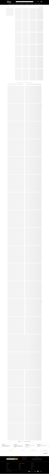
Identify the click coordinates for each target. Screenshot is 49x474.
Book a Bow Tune (32, 466)
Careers (19, 467)
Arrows (7, 467)
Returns (32, 467)
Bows (6, 466)
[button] (7, 447)
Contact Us (20, 466)
